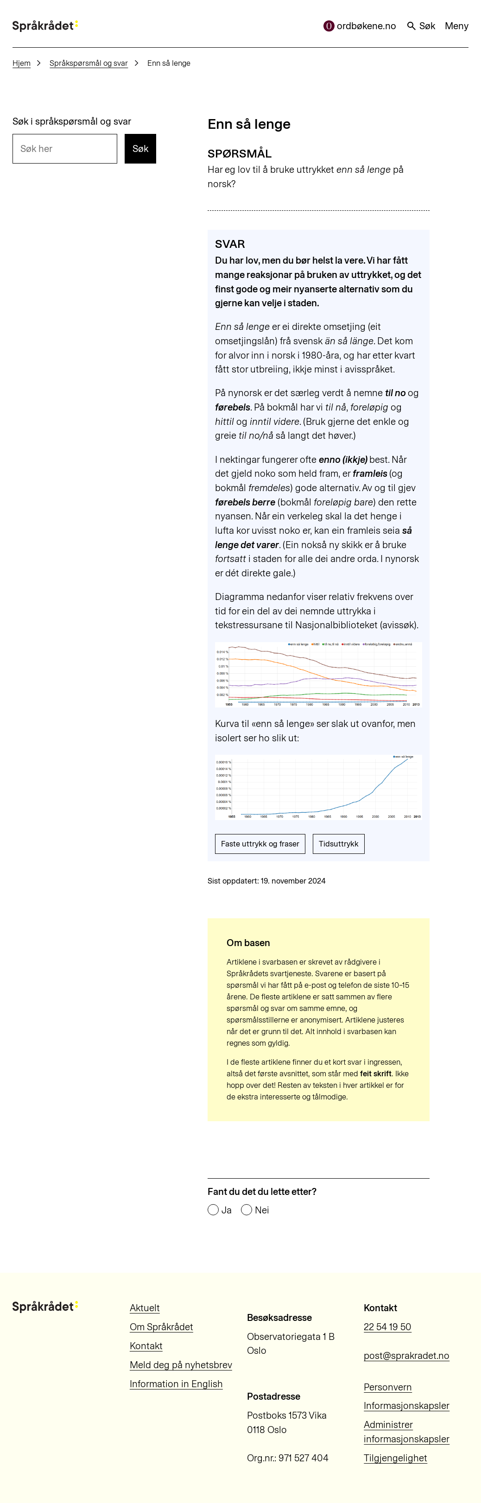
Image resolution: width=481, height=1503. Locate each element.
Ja (227, 1210)
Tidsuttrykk (339, 843)
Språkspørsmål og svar (89, 63)
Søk (421, 26)
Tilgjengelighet (395, 1458)
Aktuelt (145, 1308)
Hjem (22, 63)
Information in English (176, 1383)
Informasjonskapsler (406, 1405)
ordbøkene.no (360, 26)
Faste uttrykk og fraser (260, 843)
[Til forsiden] (45, 26)
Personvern (388, 1387)
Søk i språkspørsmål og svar (72, 121)
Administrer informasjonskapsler (406, 1432)
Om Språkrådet (161, 1326)
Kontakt (146, 1345)
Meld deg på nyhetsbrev (181, 1364)
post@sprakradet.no (406, 1355)
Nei (262, 1210)
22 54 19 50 (387, 1326)
